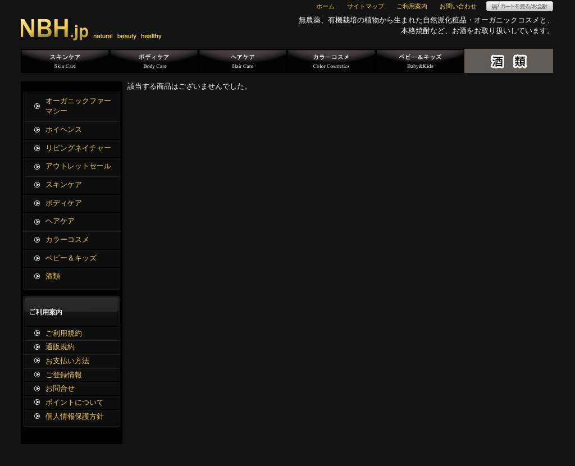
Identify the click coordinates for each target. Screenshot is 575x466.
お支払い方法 (67, 361)
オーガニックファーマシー (78, 106)
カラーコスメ (331, 61)
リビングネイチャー (78, 148)
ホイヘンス (63, 129)
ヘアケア (242, 61)
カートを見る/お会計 (519, 6)
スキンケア (65, 61)
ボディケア (153, 61)
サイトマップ (365, 6)
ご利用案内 (411, 6)
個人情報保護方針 (74, 416)
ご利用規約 (63, 333)
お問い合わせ (458, 6)
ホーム (325, 6)
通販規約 (60, 346)
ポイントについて (74, 402)
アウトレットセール (78, 166)
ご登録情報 (63, 375)
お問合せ (60, 388)
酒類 (508, 61)
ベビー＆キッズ (420, 61)
